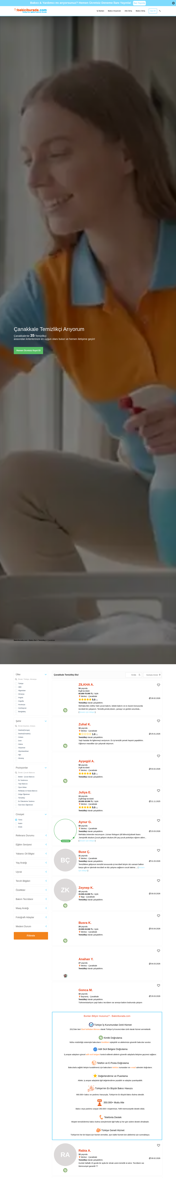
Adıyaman (21, 748)
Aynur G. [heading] (85, 822)
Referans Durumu (25, 835)
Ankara (20, 737)
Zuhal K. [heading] (85, 724)
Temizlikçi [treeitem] (42, 640)
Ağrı (19, 755)
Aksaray (21, 758)
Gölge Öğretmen (24, 794)
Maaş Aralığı (22, 908)
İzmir (20, 741)
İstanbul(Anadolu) (24, 734)
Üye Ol (153, 11)
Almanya (21, 694)
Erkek (20, 827)
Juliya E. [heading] (85, 792)
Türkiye (20, 683)
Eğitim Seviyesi (24, 844)
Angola (20, 697)
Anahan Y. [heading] (86, 959)
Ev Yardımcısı (23, 780)
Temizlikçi (21, 798)
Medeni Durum (23, 926)
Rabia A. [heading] (85, 1150)
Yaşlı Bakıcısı (23, 784)
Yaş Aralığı (21, 862)
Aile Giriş (128, 11)
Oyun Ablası (22, 787)
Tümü (20, 820)
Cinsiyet (20, 814)
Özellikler (20, 890)
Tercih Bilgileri (23, 881)
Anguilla (21, 701)
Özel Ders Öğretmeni (25, 805)
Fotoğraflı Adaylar (25, 917)
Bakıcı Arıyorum (114, 11)
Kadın (20, 823)
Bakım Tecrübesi (24, 899)
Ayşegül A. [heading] (87, 761)
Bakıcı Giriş (140, 11)
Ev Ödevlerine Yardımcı (26, 801)
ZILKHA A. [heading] (86, 684)
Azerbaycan (22, 708)
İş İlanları (100, 11)
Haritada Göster (153, 675)
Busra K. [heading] (85, 922)
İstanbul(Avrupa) (24, 730)
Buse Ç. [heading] (84, 852)
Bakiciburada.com (20, 640)
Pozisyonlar (22, 767)
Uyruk (19, 872)
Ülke (18, 674)
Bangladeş (22, 712)
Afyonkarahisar (23, 751)
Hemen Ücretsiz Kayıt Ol (28, 350)
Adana (20, 744)
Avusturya (21, 705)
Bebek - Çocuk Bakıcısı (26, 777)
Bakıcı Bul (33, 640)
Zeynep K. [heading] (86, 887)
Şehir (18, 721)
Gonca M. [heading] (86, 990)
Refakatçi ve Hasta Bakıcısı (27, 791)
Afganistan (22, 690)
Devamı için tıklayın (87, 712)
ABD (19, 687)
